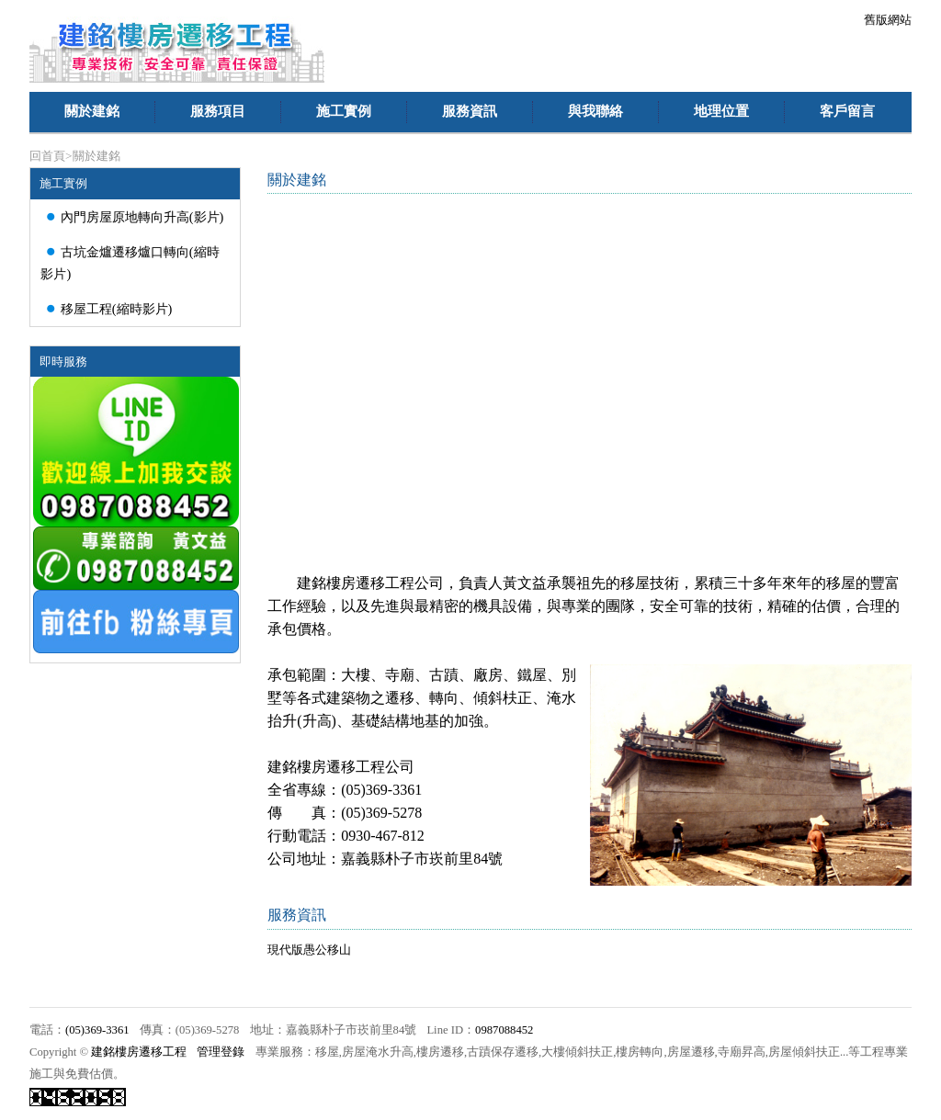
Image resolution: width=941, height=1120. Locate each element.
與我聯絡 (595, 111)
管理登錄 (220, 1052)
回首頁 (47, 156)
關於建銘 (91, 111)
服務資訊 (469, 111)
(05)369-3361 (97, 1030)
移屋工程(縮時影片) (106, 308)
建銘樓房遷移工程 (139, 1052)
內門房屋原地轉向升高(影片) (131, 216)
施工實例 (343, 111)
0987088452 (504, 1030)
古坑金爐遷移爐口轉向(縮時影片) (129, 260)
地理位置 (721, 111)
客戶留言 (847, 111)
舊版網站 (888, 20)
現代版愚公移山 (309, 949)
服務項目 (217, 111)
